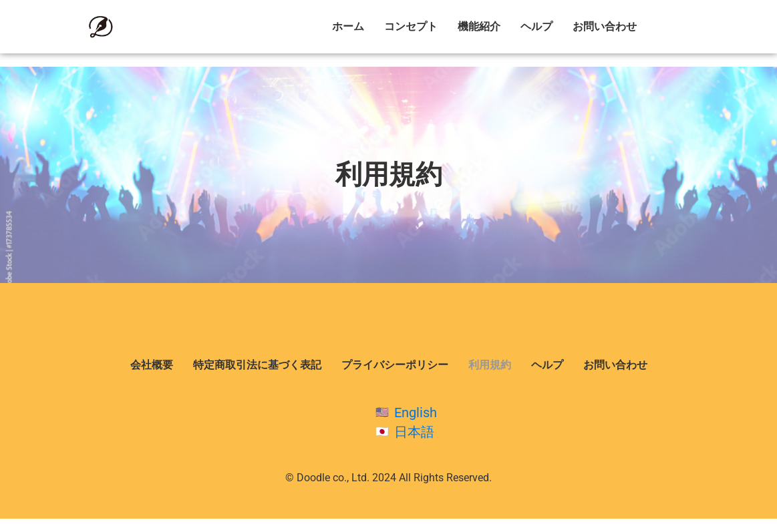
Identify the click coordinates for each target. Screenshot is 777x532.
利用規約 (489, 364)
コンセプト (411, 26)
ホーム (348, 26)
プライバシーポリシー (394, 364)
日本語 (414, 432)
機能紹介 (479, 26)
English (415, 413)
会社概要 (151, 364)
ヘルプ (536, 26)
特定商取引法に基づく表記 (257, 364)
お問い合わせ (605, 26)
